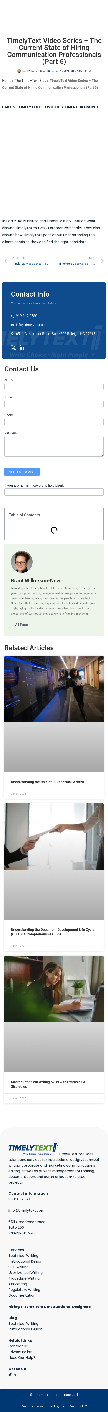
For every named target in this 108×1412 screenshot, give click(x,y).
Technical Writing (23, 1255)
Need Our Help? (21, 1357)
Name (8, 379)
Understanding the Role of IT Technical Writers (47, 782)
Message (11, 432)
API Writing (17, 1284)
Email (8, 397)
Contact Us (18, 1346)
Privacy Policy (20, 1351)
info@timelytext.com (26, 1210)
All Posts (22, 625)
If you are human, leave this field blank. (34, 485)
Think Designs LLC (73, 1406)
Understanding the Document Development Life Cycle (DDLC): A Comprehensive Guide (52, 932)
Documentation (21, 1295)
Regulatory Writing (24, 1289)
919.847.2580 (19, 1199)
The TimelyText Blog (30, 81)
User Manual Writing (25, 1272)
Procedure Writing (24, 1278)
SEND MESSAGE (22, 472)
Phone (9, 415)
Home (6, 81)
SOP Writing (18, 1267)
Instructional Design (25, 1261)
